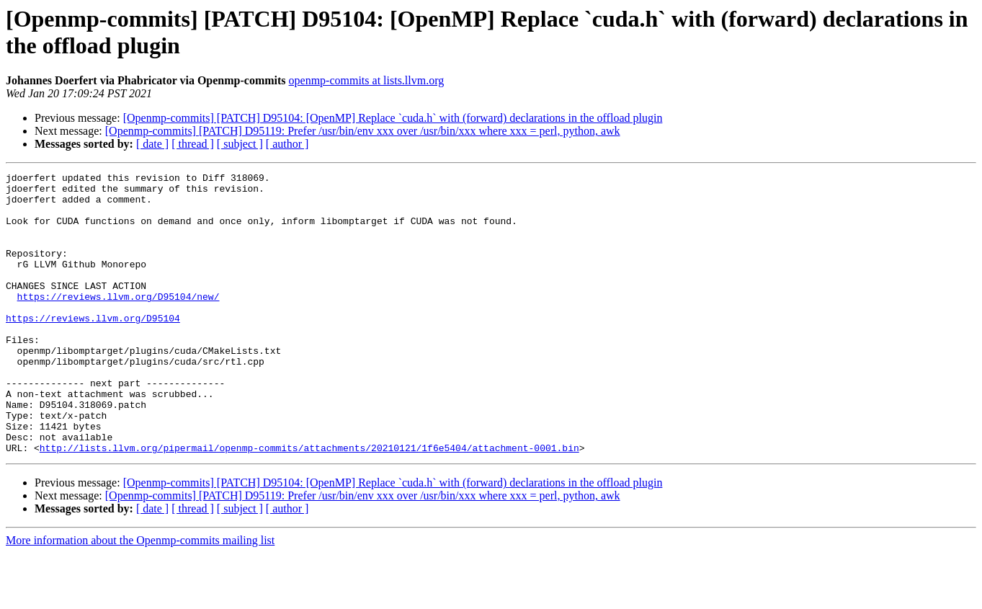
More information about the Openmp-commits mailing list (140, 596)
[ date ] (152, 144)
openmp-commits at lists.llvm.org (367, 80)
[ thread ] (192, 144)
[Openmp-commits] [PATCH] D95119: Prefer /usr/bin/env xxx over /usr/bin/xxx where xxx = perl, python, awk (362, 131)
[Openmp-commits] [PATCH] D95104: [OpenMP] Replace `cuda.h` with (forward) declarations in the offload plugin (393, 118)
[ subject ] (240, 144)
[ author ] (287, 144)
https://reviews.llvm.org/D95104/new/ (118, 322)
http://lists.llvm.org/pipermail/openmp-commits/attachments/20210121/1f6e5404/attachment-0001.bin (309, 503)
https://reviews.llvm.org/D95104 (93, 348)
